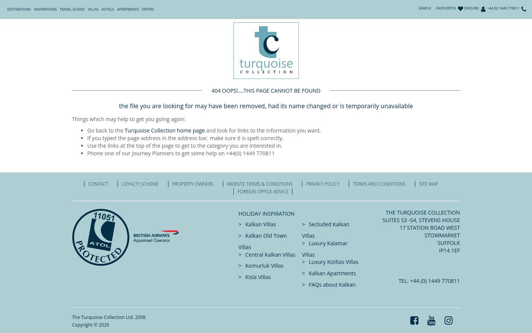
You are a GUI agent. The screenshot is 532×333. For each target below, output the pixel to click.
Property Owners (193, 184)
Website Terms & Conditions (260, 184)
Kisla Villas (258, 277)
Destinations (19, 9)
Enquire (471, 8)
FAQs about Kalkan (332, 284)
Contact (98, 184)
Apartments (128, 9)
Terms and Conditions (379, 184)
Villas (93, 9)
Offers (148, 9)
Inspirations (45, 9)
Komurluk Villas (264, 265)
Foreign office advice (263, 191)
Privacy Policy (322, 184)
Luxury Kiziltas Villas (333, 261)
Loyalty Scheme (140, 184)
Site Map (428, 184)
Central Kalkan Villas (270, 254)
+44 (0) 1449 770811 (503, 8)
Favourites (446, 8)
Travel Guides (72, 9)
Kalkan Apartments (332, 273)
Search (424, 8)
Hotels (108, 9)
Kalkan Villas (260, 224)
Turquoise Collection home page (165, 130)
